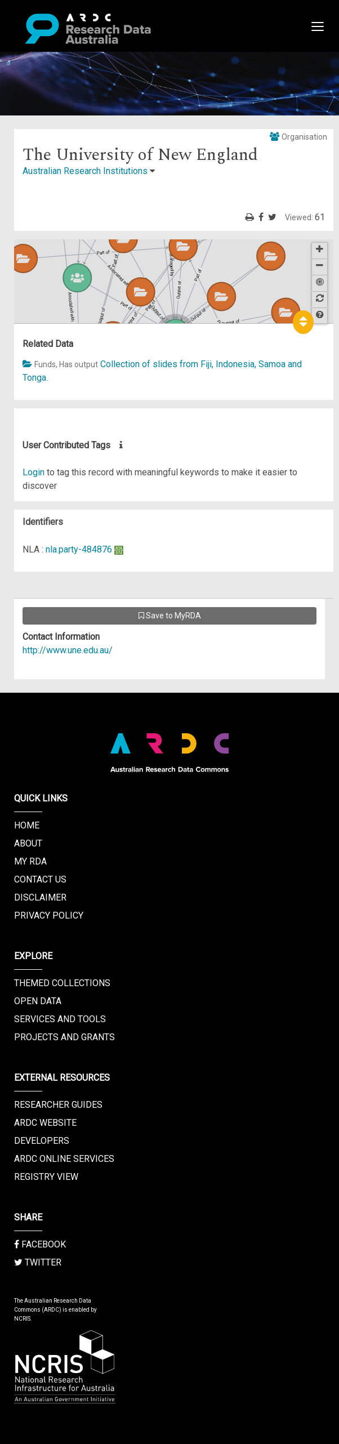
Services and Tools (60, 1019)
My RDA (30, 861)
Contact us (40, 879)
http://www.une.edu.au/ (68, 650)
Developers (41, 1140)
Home (26, 825)
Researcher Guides (58, 1104)
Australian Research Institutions (85, 171)
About (28, 843)
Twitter (37, 1262)
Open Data (37, 1001)
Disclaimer (40, 897)
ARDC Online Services (64, 1158)
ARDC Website (45, 1122)
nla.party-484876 (79, 549)
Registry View (46, 1176)
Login (33, 472)
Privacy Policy (48, 915)
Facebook (40, 1244)
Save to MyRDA (170, 615)
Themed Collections (62, 983)
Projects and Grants (64, 1037)
